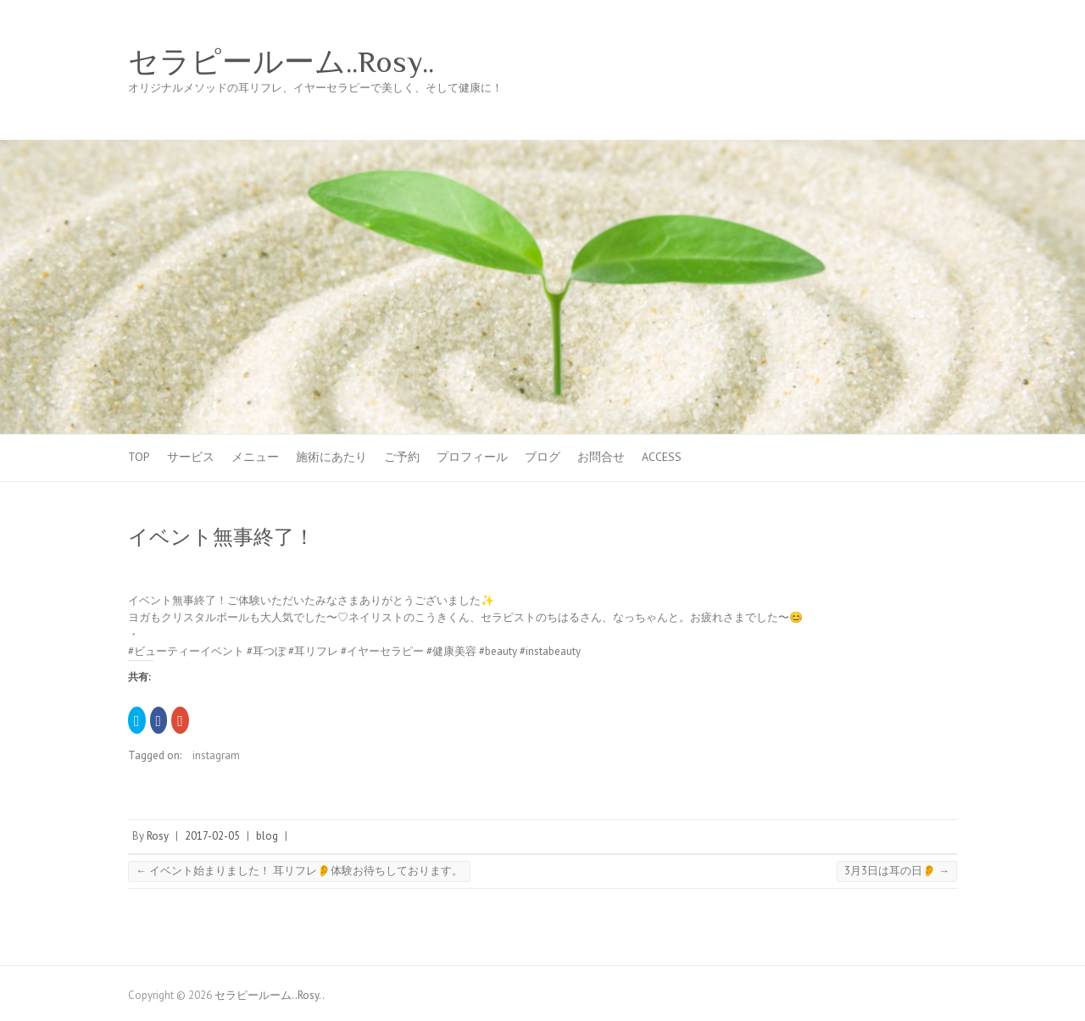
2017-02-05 (212, 836)
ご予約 (402, 456)
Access (662, 456)
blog (267, 836)
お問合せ (601, 456)
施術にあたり (331, 456)
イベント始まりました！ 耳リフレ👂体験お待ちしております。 (299, 870)
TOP (139, 456)
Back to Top (1062, 998)
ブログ (542, 456)
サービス (190, 456)
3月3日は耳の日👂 (896, 870)
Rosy (158, 836)
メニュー (255, 456)
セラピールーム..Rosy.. (281, 62)
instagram (216, 755)
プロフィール (472, 456)
